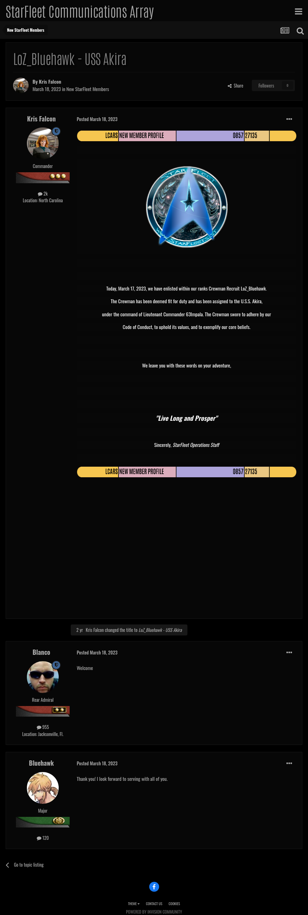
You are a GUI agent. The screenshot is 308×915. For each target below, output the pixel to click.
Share (235, 85)
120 (43, 837)
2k (43, 193)
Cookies (174, 903)
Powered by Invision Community (154, 912)
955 (43, 726)
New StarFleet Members (87, 88)
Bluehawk (41, 762)
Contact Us (154, 903)
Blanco (41, 652)
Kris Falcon (50, 81)
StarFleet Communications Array (79, 10)
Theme (134, 903)
